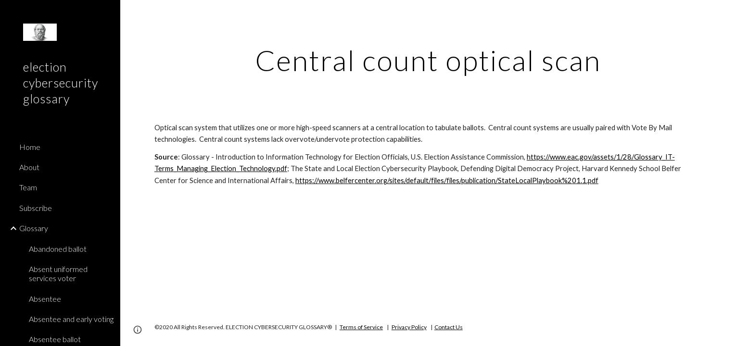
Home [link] (29, 146)
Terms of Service (361, 327)
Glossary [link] (33, 228)
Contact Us (448, 327)
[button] (724, 13)
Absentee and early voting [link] (71, 318)
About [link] (29, 167)
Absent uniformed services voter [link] (58, 273)
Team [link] (28, 187)
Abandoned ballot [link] (58, 248)
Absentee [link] (45, 298)
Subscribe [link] (35, 207)
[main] (428, 60)
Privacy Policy (409, 327)
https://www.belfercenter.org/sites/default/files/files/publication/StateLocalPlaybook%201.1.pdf (446, 180)
